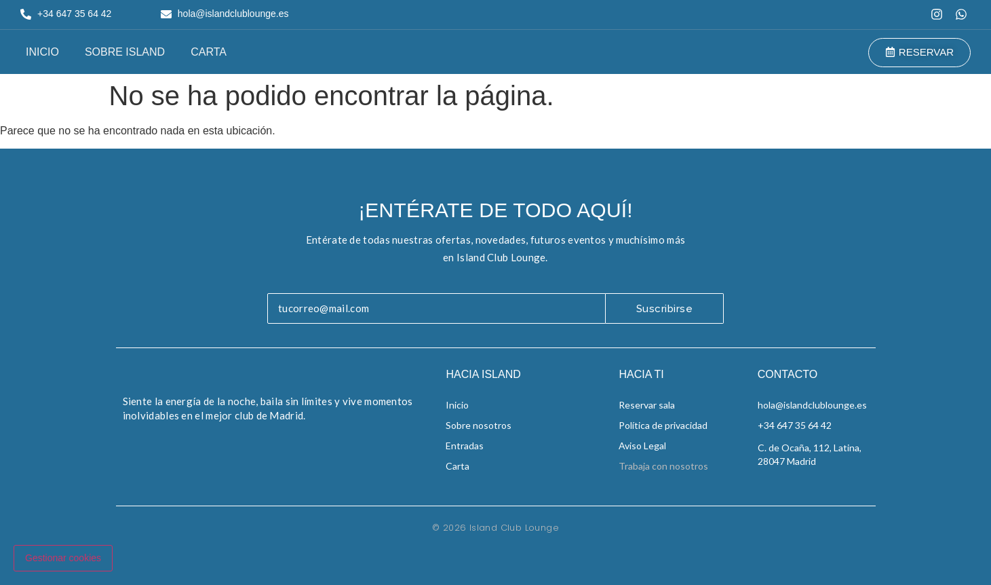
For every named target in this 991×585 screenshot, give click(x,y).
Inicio (42, 52)
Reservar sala (647, 405)
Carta (209, 52)
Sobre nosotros (478, 425)
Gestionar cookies (63, 557)
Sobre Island (125, 52)
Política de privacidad (663, 425)
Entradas (465, 445)
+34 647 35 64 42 (795, 425)
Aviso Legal (642, 445)
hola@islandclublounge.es (812, 405)
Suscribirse (664, 309)
